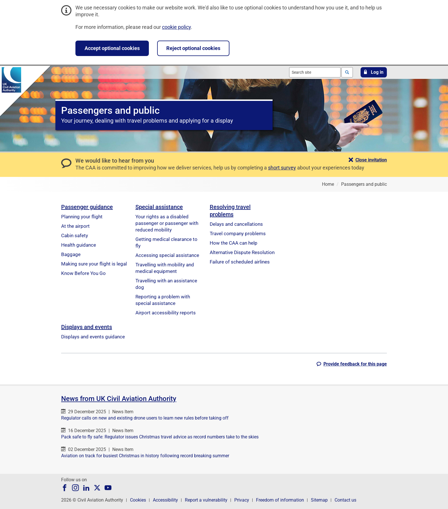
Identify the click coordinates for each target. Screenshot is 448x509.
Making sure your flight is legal (94, 264)
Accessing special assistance (167, 255)
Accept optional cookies (112, 48)
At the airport (75, 226)
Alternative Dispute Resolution (242, 252)
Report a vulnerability (206, 500)
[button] (374, 72)
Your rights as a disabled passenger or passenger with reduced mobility (166, 223)
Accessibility (165, 500)
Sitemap (319, 500)
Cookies (138, 500)
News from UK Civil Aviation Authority (118, 399)
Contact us (345, 500)
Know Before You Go (83, 273)
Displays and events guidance (93, 337)
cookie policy (176, 27)
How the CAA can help (233, 243)
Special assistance (159, 206)
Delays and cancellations (236, 224)
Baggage (71, 254)
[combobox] (315, 72)
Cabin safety (74, 235)
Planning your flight (82, 216)
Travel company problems (238, 233)
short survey (282, 168)
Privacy (241, 500)
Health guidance (78, 245)
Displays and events (86, 327)
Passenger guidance (87, 206)
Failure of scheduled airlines (240, 262)
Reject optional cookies (193, 48)
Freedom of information (280, 500)
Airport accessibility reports (165, 313)
